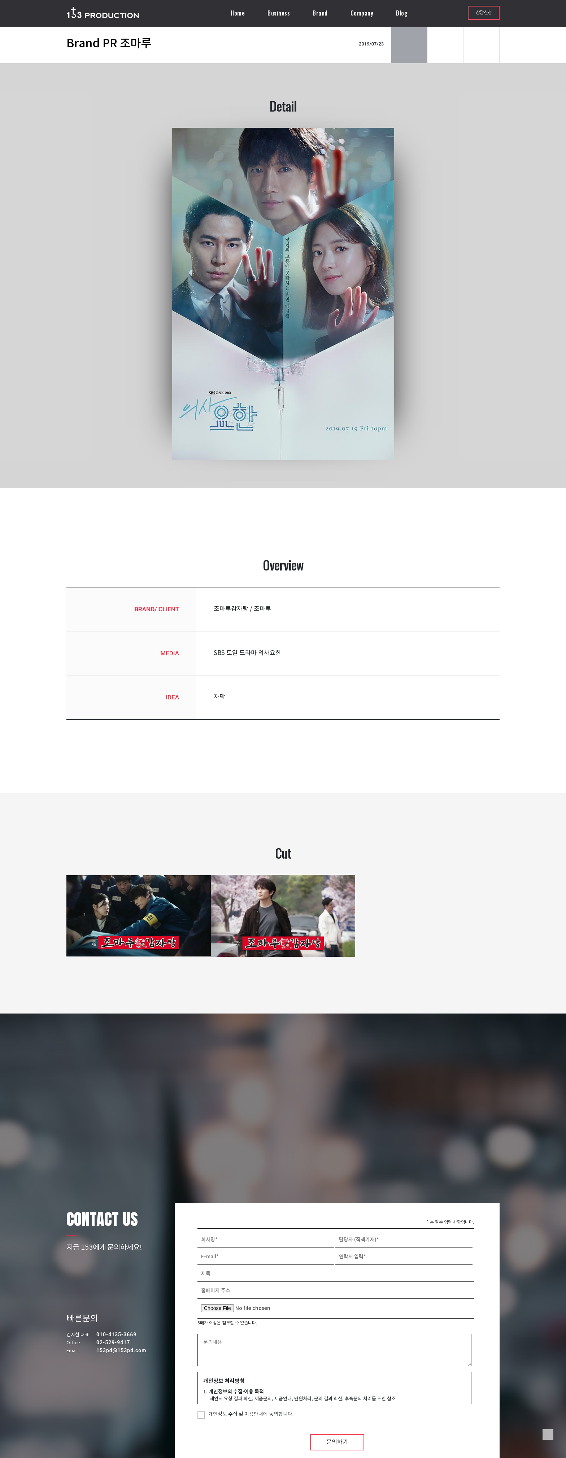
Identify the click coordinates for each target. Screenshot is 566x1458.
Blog (402, 13)
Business (278, 13)
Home (238, 13)
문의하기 (337, 1442)
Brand (320, 13)
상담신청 (484, 13)
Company (362, 13)
